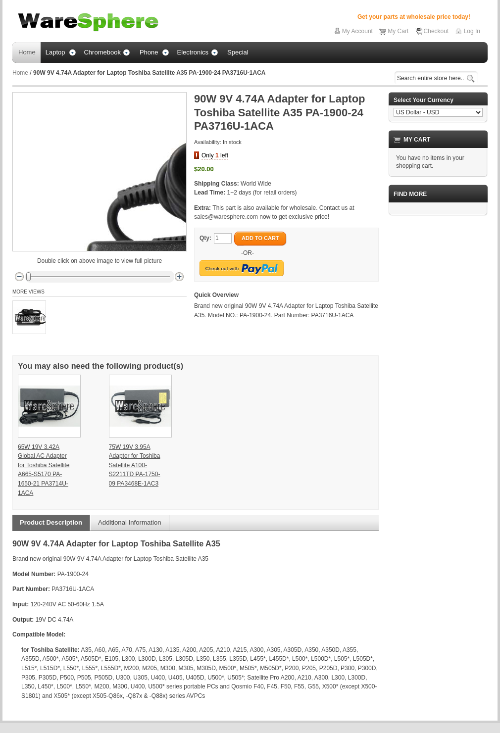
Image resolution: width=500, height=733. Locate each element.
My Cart (398, 31)
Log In (472, 31)
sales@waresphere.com (226, 216)
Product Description (51, 522)
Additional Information (129, 522)
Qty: (205, 238)
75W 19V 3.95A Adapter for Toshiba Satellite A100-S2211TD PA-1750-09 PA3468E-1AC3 (134, 465)
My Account (357, 31)
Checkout (436, 31)
